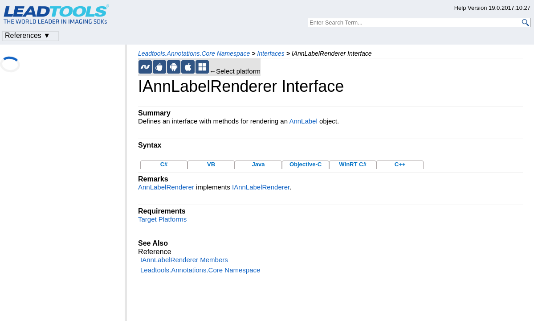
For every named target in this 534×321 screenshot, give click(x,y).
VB (211, 164)
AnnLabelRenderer (166, 187)
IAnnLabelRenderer (260, 187)
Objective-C (305, 164)
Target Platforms (162, 219)
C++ (400, 164)
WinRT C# (352, 164)
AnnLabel (303, 121)
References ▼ (27, 35)
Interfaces (270, 53)
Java (258, 164)
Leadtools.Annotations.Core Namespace (194, 53)
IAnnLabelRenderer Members (184, 259)
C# (164, 164)
